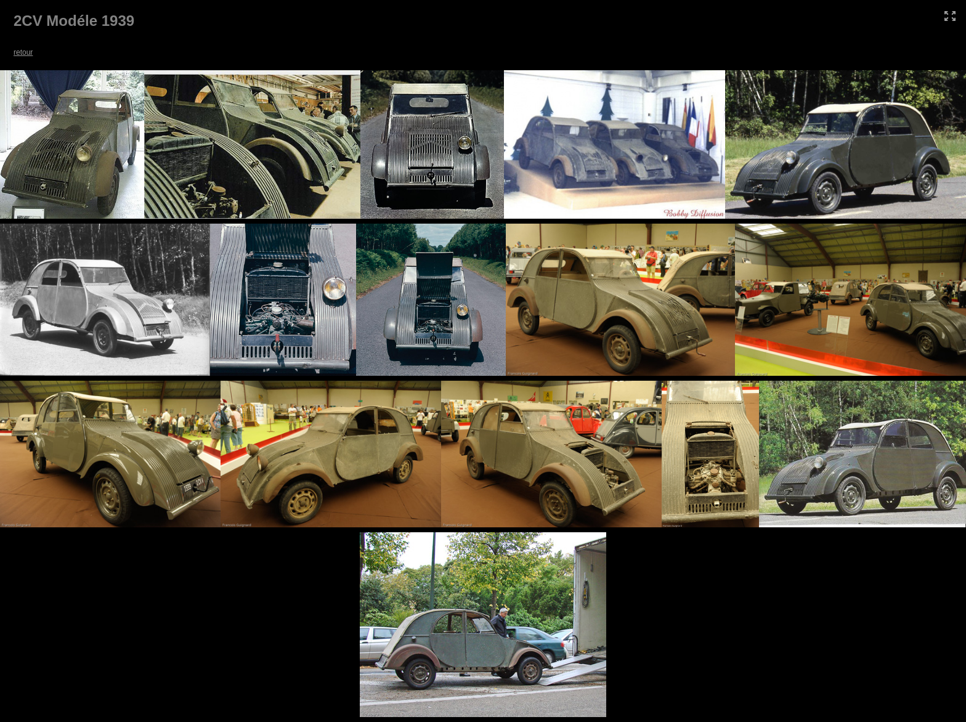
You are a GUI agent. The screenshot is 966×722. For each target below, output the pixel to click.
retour (23, 52)
